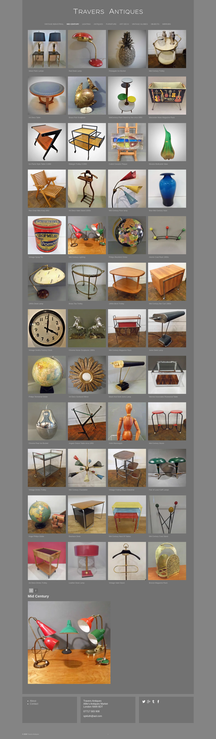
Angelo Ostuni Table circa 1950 (81, 443)
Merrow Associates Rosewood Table (163, 397)
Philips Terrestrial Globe (38, 397)
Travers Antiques (33, 734)
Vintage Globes (140, 24)
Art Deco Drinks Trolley (38, 583)
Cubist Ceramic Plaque (118, 164)
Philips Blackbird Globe (118, 257)
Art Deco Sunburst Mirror (79, 397)
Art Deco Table (34, 117)
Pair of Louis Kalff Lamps (159, 490)
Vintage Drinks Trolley (37, 490)
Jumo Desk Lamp (156, 350)
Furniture (111, 24)
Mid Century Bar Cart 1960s (160, 304)
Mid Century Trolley (156, 71)
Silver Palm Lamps (36, 71)
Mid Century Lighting (77, 257)
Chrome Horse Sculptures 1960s (82, 350)
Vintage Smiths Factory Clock (40, 350)
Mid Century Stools (156, 443)
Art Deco (124, 24)
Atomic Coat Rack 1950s (159, 257)
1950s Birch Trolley (116, 304)
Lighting (86, 24)
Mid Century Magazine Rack (120, 350)
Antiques (98, 24)
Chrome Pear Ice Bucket (38, 443)
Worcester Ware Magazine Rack (162, 117)
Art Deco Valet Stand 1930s (80, 211)
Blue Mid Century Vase (158, 211)
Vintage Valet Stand (117, 583)
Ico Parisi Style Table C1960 (40, 164)
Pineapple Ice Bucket (117, 71)
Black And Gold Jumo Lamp (120, 397)
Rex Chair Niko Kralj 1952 (39, 211)
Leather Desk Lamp (76, 583)
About (33, 701)
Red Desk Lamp (75, 71)
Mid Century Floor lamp (118, 211)
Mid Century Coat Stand (158, 536)
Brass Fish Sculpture (77, 117)
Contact (34, 703)
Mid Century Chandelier (78, 490)
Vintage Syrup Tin (36, 257)
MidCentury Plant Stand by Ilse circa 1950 (125, 117)
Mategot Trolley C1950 (78, 164)
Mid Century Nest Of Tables (120, 536)
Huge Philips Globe (36, 536)
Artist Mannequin (115, 443)
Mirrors (166, 24)
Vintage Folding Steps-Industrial (121, 490)
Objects (155, 24)
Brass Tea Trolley (76, 304)
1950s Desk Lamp (36, 304)
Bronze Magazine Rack (158, 583)
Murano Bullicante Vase (158, 164)
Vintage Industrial (54, 24)
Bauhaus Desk (75, 536)
